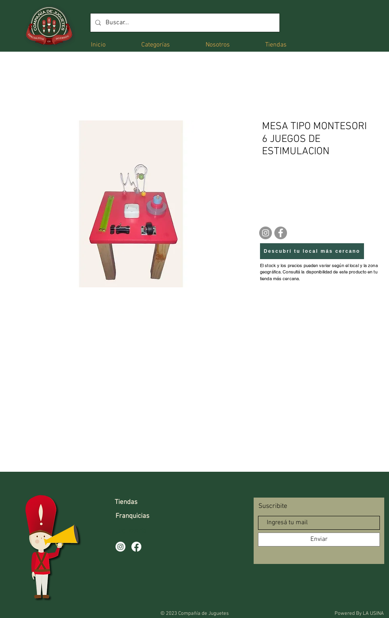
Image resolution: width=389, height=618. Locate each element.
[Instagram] (265, 233)
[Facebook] (280, 233)
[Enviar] (319, 539)
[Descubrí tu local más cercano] (312, 251)
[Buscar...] (184, 23)
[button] (155, 44)
